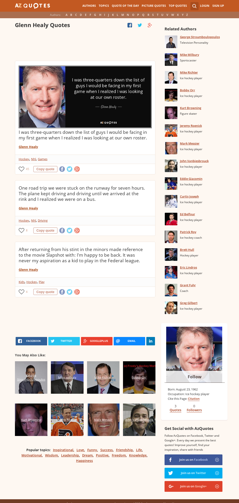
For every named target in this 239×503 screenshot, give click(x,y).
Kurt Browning (190, 108)
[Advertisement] (85, 46)
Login (204, 6)
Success (106, 450)
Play (42, 282)
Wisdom (51, 455)
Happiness (84, 460)
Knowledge (138, 455)
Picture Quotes (154, 6)
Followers (194, 410)
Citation (194, 399)
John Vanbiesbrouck (194, 161)
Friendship (124, 450)
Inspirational (63, 450)
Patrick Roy (188, 232)
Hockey (24, 159)
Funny (92, 450)
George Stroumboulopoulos (200, 37)
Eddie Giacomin (191, 179)
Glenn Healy (28, 147)
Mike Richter (189, 72)
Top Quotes (178, 6)
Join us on (193, 459)
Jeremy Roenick (191, 126)
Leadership (70, 455)
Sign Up (218, 6)
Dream (87, 455)
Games (42, 159)
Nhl (33, 159)
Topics (104, 6)
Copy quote (45, 169)
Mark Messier (190, 143)
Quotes (175, 410)
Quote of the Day (125, 6)
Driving (43, 220)
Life (139, 450)
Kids (22, 282)
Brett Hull (187, 250)
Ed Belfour (187, 214)
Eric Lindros (188, 267)
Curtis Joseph (189, 196)
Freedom (119, 455)
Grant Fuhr (188, 285)
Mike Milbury (189, 55)
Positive (102, 455)
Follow (194, 376)
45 (27, 169)
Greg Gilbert (188, 303)
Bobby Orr (187, 90)
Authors (89, 6)
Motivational (31, 455)
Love (80, 450)
